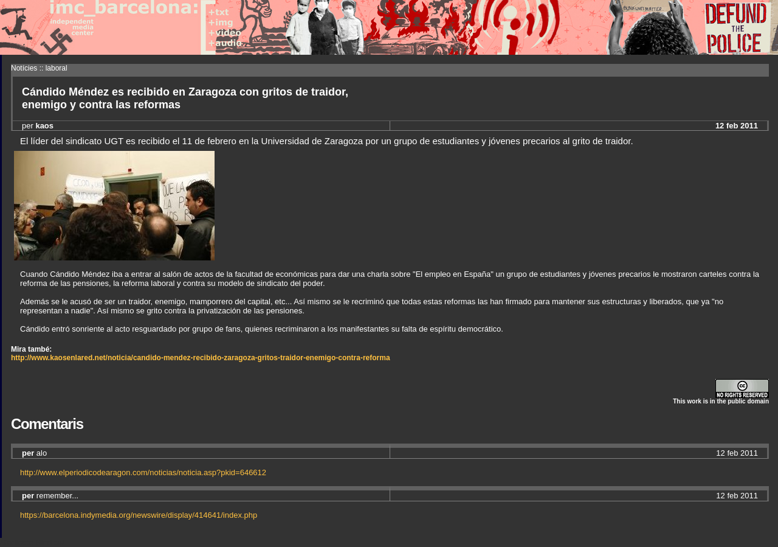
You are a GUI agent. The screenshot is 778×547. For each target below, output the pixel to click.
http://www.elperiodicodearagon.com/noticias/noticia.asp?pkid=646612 (143, 472)
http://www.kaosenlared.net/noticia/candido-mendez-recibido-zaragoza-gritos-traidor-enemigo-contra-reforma (200, 358)
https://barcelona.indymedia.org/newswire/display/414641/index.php (138, 515)
